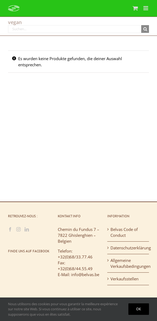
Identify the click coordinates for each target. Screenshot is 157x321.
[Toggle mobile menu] (146, 8)
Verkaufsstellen (124, 278)
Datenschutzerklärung (128, 247)
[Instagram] (18, 229)
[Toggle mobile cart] (135, 8)
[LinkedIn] (27, 229)
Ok (138, 309)
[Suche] (145, 29)
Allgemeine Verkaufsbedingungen (128, 263)
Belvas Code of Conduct (124, 232)
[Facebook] (10, 229)
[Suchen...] (74, 29)
